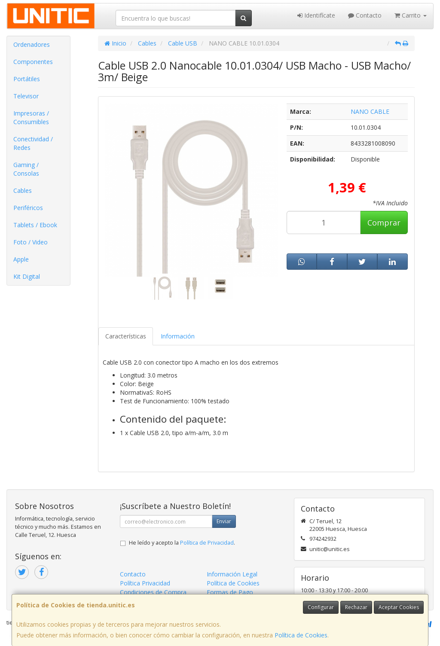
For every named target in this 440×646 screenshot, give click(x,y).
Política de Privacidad (207, 542)
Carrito (410, 15)
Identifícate (316, 15)
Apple (21, 259)
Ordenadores (31, 44)
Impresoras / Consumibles (31, 117)
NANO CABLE (370, 111)
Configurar (321, 607)
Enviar (224, 521)
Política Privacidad (145, 583)
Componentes (33, 62)
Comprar (383, 222)
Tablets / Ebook (35, 225)
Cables (22, 190)
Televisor (26, 96)
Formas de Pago (230, 592)
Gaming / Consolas (26, 169)
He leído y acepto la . (182, 542)
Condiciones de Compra (153, 592)
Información (178, 336)
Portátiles (26, 79)
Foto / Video (30, 242)
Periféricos (28, 208)
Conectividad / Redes (33, 143)
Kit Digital (26, 276)
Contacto (365, 15)
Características (125, 336)
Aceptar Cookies (399, 607)
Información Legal (232, 574)
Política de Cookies (301, 635)
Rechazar (356, 607)
